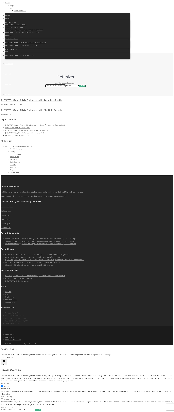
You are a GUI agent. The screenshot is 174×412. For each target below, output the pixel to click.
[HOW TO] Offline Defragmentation (18, 278)
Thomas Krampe (7, 207)
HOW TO (13, 165)
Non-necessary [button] (6, 397)
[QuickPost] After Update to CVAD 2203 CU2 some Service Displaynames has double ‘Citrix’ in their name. (44, 260)
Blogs (7, 16)
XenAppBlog (5, 219)
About (8, 74)
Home (7, 8)
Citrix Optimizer (15, 162)
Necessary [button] (5, 383)
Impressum (9, 337)
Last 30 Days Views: (13, 318)
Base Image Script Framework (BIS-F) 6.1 (21, 45)
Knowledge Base (11, 49)
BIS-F (7, 18)
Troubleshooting (16, 149)
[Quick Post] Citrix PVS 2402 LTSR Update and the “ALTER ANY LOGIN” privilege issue (37, 254)
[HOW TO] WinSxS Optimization (17, 135)
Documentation (11, 39)
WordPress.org (10, 302)
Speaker (8, 84)
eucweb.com (16, 344)
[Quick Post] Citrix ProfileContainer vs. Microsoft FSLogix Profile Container (33, 257)
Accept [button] (93, 354)
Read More (100, 354)
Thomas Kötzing (11, 241)
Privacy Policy (10, 334)
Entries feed (9, 297)
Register (8, 292)
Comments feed (11, 300)
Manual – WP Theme (13, 340)
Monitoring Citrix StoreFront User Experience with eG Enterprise (29, 265)
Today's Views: (11, 313)
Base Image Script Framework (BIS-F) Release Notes (25, 42)
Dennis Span (5, 224)
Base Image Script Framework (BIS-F (19, 146)
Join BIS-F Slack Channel (15, 27)
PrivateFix (13, 159)
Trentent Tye (6, 228)
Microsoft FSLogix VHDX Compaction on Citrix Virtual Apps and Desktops (49, 238)
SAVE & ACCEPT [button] (7, 407)
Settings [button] (108, 354)
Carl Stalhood (6, 211)
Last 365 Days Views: (13, 321)
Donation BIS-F (11, 35)
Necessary (7, 386)
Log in (7, 294)
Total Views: (10, 323)
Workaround (14, 157)
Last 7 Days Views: (12, 316)
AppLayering (14, 167)
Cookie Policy (11, 94)
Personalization (15, 154)
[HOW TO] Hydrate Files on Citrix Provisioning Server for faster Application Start (35, 125)
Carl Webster (5, 215)
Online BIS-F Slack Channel (15, 25)
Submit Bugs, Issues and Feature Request (22, 32)
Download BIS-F (11, 22)
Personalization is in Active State (17, 128)
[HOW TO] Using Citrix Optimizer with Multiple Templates (33, 110)
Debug (12, 151)
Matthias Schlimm (12, 238)
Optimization (14, 172)
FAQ (6, 52)
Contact (9, 64)
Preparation (14, 170)
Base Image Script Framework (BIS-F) (19, 55)
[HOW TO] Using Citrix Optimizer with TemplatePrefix (31, 100)
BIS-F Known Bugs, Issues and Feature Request (24, 30)
